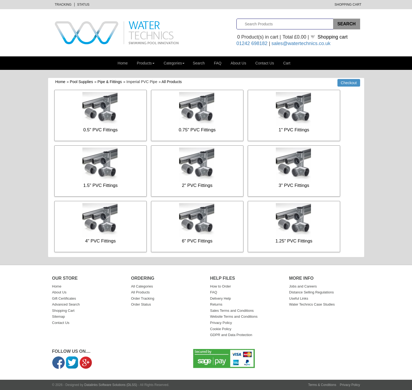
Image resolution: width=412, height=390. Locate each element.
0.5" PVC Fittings (100, 129)
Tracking (63, 4)
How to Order (220, 286)
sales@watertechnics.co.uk (301, 43)
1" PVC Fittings (294, 129)
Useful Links (298, 298)
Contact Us (264, 63)
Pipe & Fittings (110, 82)
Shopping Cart (347, 4)
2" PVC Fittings (197, 185)
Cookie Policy (221, 329)
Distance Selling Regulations (311, 292)
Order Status (141, 304)
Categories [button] (174, 63)
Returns (216, 304)
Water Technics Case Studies (312, 304)
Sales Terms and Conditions (232, 311)
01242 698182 (251, 43)
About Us (238, 63)
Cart (286, 63)
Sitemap (58, 316)
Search (199, 63)
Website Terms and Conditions (234, 316)
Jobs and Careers (303, 286)
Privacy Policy (221, 323)
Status (83, 4)
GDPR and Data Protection (231, 335)
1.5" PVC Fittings (100, 185)
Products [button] (146, 63)
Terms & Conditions (322, 385)
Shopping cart (333, 37)
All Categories (142, 286)
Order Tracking (142, 298)
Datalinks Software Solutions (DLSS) (110, 385)
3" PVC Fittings (294, 185)
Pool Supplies (81, 82)
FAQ (218, 63)
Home (123, 63)
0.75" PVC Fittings (197, 129)
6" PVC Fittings (197, 241)
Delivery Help (220, 298)
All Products (172, 82)
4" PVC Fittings (100, 241)
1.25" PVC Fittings (294, 241)
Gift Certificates (64, 298)
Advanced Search (66, 304)
